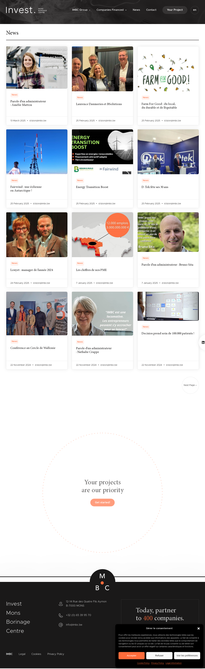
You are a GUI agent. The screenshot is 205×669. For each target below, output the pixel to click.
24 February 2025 (19, 283)
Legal (22, 654)
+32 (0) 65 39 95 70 (78, 616)
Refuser (159, 655)
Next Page (190, 386)
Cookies (36, 654)
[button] (198, 628)
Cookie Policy (143, 663)
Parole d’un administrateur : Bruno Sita (160, 267)
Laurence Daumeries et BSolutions (99, 104)
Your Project (175, 10)
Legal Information (174, 663)
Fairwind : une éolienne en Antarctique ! (26, 189)
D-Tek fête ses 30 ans (156, 187)
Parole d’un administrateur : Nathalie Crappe (94, 350)
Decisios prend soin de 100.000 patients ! (155, 335)
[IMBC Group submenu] (89, 10)
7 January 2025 (84, 283)
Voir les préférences (187, 655)
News (14, 95)
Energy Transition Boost (92, 187)
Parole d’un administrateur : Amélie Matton (28, 103)
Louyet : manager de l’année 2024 (32, 270)
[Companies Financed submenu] (126, 10)
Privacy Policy (157, 663)
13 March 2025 (17, 121)
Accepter (131, 655)
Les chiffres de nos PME (92, 270)
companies (163, 619)
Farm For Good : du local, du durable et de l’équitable (160, 106)
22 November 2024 (20, 365)
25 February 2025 (85, 121)
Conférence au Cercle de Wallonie (33, 348)
